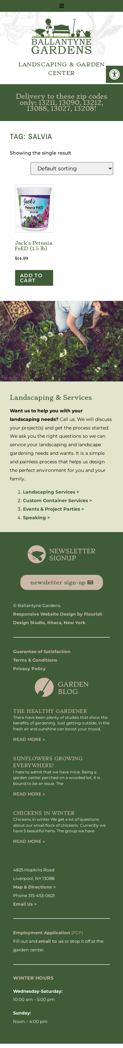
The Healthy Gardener (50, 711)
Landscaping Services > (51, 492)
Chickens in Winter (43, 813)
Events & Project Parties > (53, 509)
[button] (114, 74)
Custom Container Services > (57, 500)
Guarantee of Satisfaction (42, 651)
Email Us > (25, 904)
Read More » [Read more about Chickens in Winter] (29, 841)
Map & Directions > (34, 887)
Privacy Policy (29, 668)
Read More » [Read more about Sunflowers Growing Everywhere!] (29, 793)
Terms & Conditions (35, 660)
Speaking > (36, 518)
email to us (51, 941)
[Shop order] (72, 168)
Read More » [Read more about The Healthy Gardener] (29, 739)
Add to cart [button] (31, 277)
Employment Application (41, 932)
